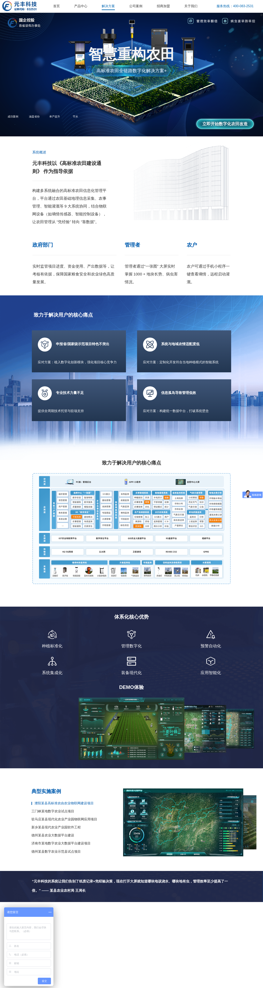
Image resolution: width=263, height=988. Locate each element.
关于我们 (190, 6)
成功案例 (13, 116)
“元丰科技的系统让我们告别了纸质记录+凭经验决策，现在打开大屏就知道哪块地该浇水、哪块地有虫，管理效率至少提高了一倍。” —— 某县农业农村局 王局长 (130, 890)
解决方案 (108, 6)
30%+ (81, 124)
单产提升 (54, 116)
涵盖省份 (34, 116)
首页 (56, 6)
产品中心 (80, 6)
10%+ (57, 124)
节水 (75, 116)
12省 (36, 124)
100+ (15, 124)
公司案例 (135, 6)
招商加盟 (163, 6)
